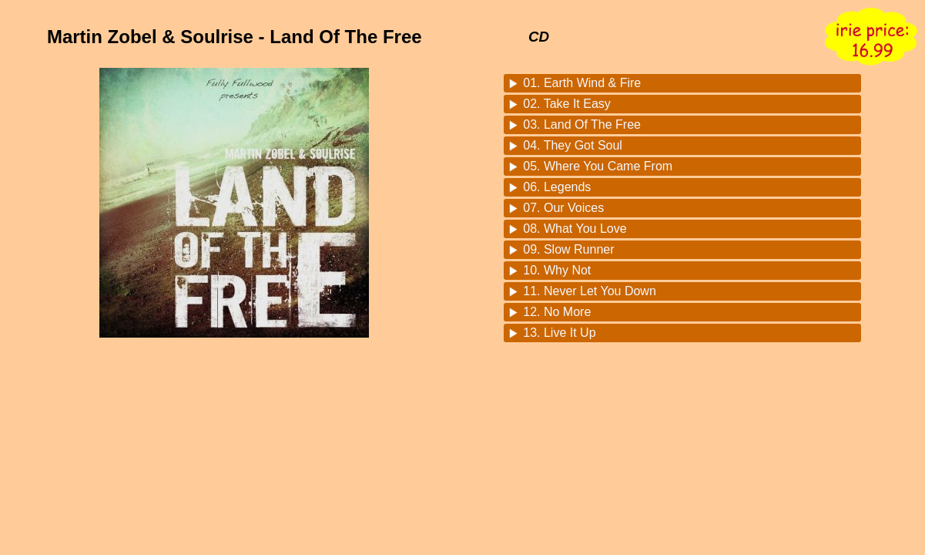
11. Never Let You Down (589, 291)
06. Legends (557, 186)
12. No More (557, 311)
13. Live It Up (559, 332)
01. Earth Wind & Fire (582, 82)
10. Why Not (557, 270)
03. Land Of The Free (582, 124)
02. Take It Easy (567, 103)
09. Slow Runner (568, 249)
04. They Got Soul (572, 145)
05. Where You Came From (597, 166)
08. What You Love (574, 228)
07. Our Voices (563, 207)
